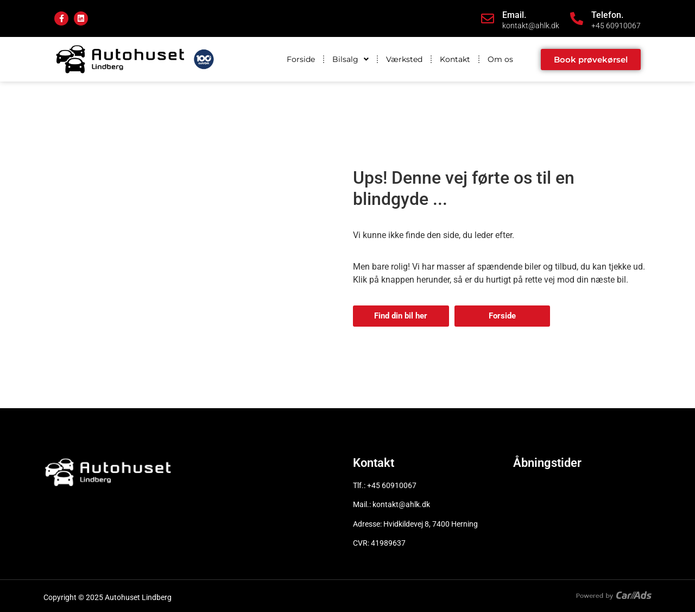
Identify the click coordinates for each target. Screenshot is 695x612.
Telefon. (607, 15)
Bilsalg (350, 59)
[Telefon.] (576, 18)
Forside (301, 59)
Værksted (404, 59)
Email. (514, 15)
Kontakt (455, 59)
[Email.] (487, 18)
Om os (500, 59)
